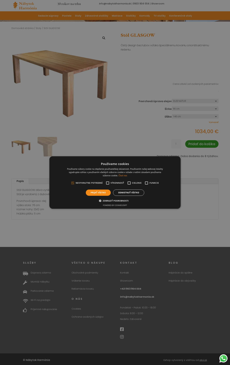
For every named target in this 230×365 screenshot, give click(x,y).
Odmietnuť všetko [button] (128, 192)
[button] (115, 200)
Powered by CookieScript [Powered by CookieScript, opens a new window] (115, 205)
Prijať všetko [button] (98, 192)
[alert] (115, 182)
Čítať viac (122, 175)
